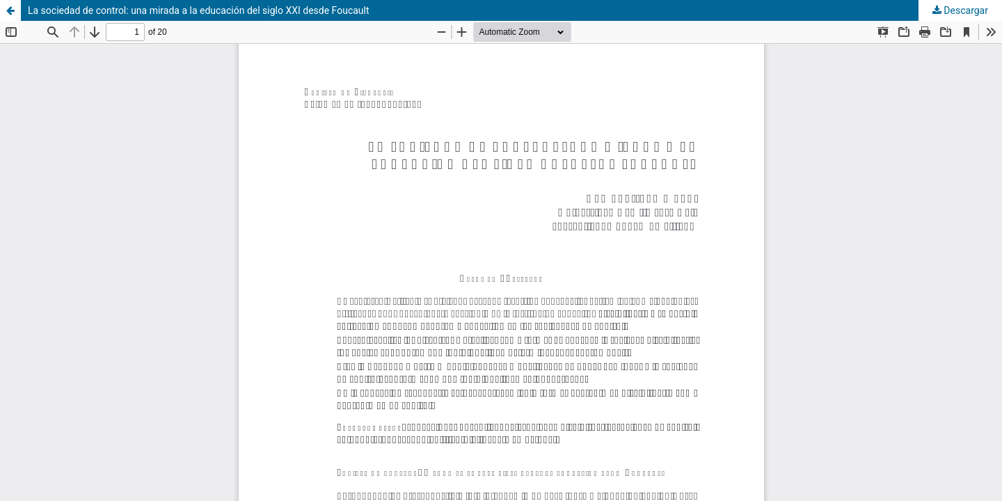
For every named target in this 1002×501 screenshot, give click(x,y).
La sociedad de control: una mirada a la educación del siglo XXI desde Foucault (198, 10)
